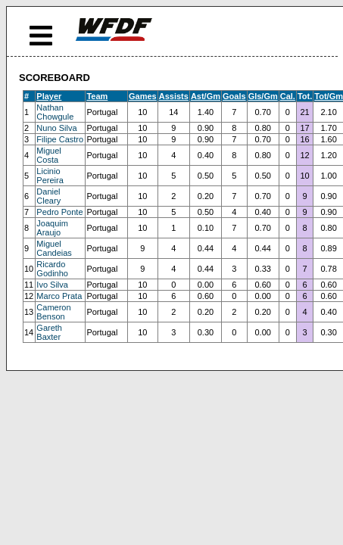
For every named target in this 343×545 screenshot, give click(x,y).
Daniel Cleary (48, 196)
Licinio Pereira (49, 176)
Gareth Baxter (49, 332)
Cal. (287, 96)
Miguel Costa (48, 155)
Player (48, 96)
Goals (234, 96)
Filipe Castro (59, 139)
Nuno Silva (56, 127)
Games (143, 96)
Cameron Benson (53, 312)
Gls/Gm (263, 96)
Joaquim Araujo (52, 228)
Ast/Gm (205, 96)
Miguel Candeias (53, 248)
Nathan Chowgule (54, 112)
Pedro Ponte (59, 211)
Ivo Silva (52, 284)
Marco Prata (59, 296)
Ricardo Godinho (52, 269)
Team (97, 96)
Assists (174, 96)
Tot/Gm (328, 96)
